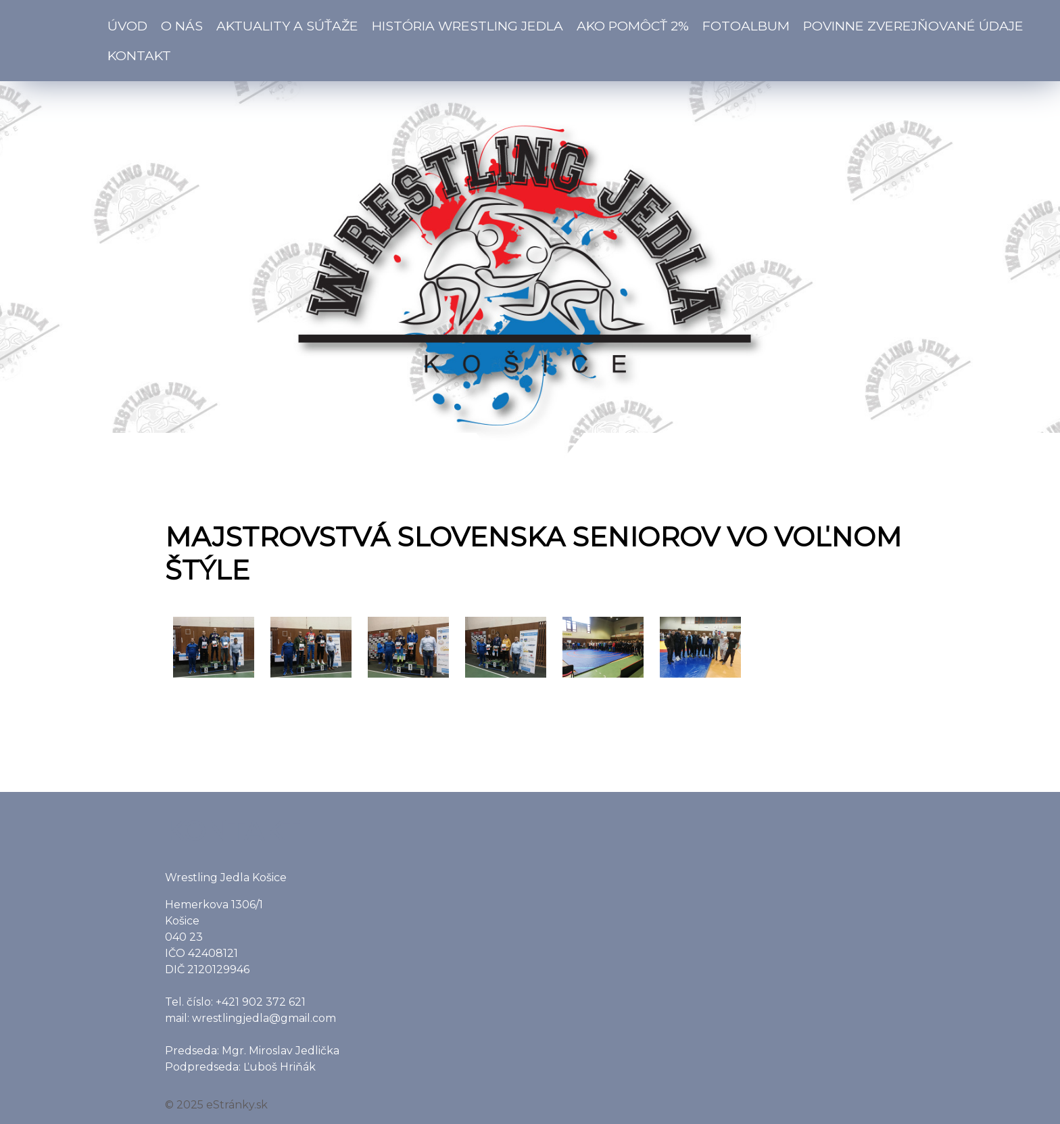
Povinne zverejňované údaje (913, 26)
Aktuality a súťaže (287, 26)
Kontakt (139, 55)
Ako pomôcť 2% (633, 26)
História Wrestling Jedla (467, 26)
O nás (182, 26)
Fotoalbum (746, 26)
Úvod (127, 26)
